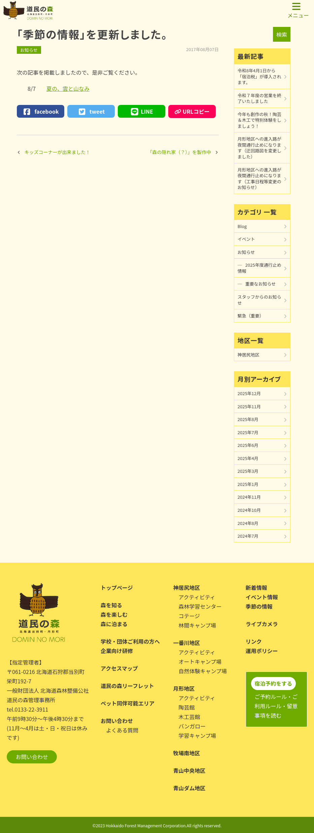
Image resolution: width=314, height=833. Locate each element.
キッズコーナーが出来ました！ (58, 152)
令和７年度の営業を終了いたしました (259, 98)
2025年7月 (248, 432)
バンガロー (192, 726)
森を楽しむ (114, 614)
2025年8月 (248, 419)
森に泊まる (114, 624)
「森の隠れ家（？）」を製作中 (179, 152)
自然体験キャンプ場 (202, 671)
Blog (242, 226)
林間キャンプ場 (197, 625)
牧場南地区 (186, 753)
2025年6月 (248, 445)
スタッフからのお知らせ (259, 300)
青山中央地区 (189, 770)
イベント (246, 239)
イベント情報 (262, 597)
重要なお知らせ (260, 283)
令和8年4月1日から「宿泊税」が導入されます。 (259, 76)
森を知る (111, 605)
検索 (281, 34)
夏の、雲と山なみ (68, 88)
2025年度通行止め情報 (259, 268)
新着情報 (256, 587)
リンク (254, 641)
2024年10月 (249, 510)
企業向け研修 (117, 651)
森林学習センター (199, 606)
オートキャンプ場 (199, 661)
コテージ (189, 616)
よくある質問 (122, 730)
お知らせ (29, 50)
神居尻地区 (248, 354)
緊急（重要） (251, 315)
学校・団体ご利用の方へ (130, 641)
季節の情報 (259, 606)
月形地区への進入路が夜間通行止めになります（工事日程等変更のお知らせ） (259, 178)
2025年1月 (248, 484)
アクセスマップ (119, 668)
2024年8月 (248, 523)
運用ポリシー (262, 651)
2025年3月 (248, 471)
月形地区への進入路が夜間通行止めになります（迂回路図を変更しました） (259, 148)
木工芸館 (189, 717)
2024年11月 (249, 497)
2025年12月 (249, 393)
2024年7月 (248, 536)
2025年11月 (249, 406)
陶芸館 (186, 707)
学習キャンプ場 (197, 735)
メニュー (298, 10)
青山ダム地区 (189, 788)
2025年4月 (248, 458)
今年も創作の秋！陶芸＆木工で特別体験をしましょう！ (259, 120)
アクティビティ (196, 597)
